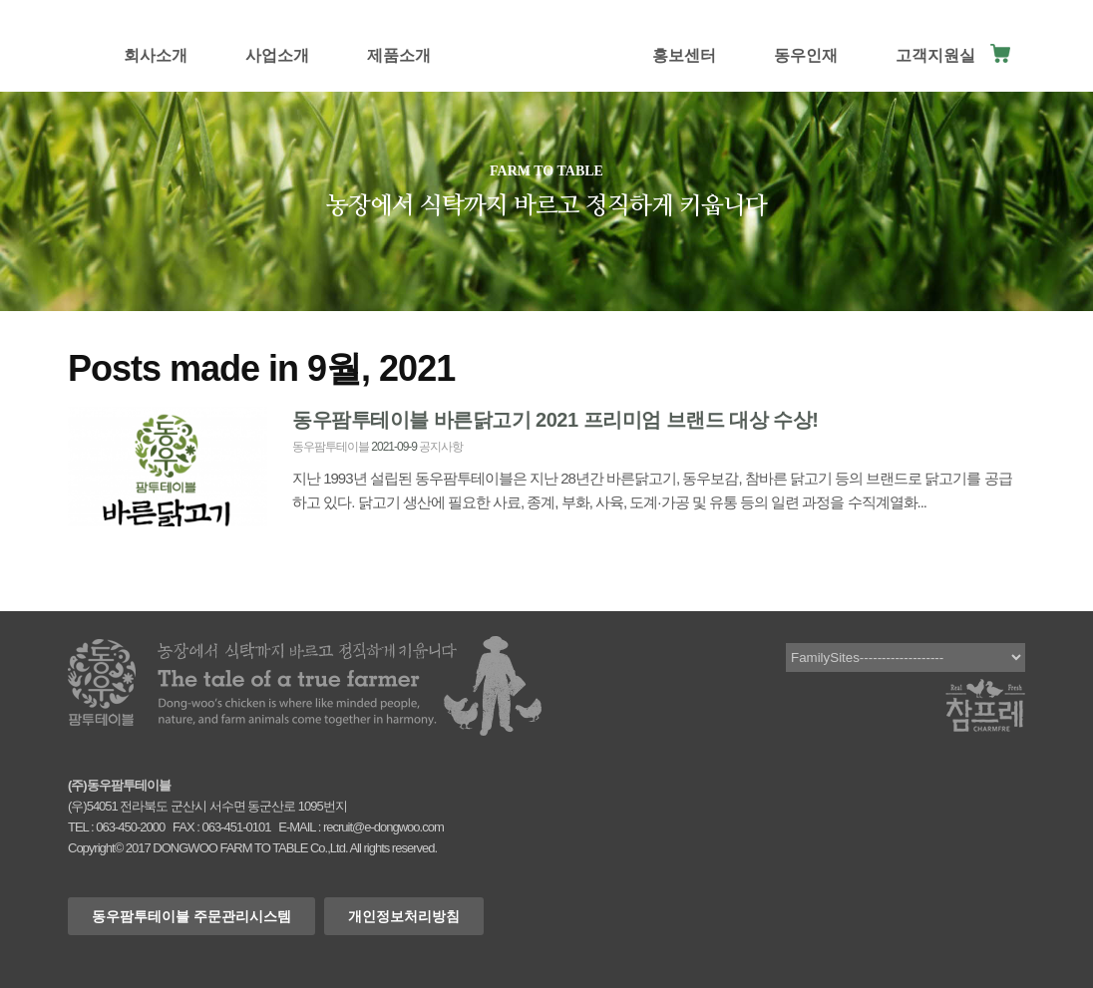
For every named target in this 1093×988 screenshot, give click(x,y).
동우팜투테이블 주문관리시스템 (191, 916)
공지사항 (441, 447)
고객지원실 (935, 56)
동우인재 (806, 56)
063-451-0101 (235, 827)
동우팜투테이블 (330, 447)
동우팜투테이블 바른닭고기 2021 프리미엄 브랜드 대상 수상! (555, 420)
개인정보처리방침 (404, 916)
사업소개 (277, 56)
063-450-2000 (130, 827)
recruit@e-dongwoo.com (383, 827)
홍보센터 (684, 56)
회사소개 (155, 56)
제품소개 (399, 56)
